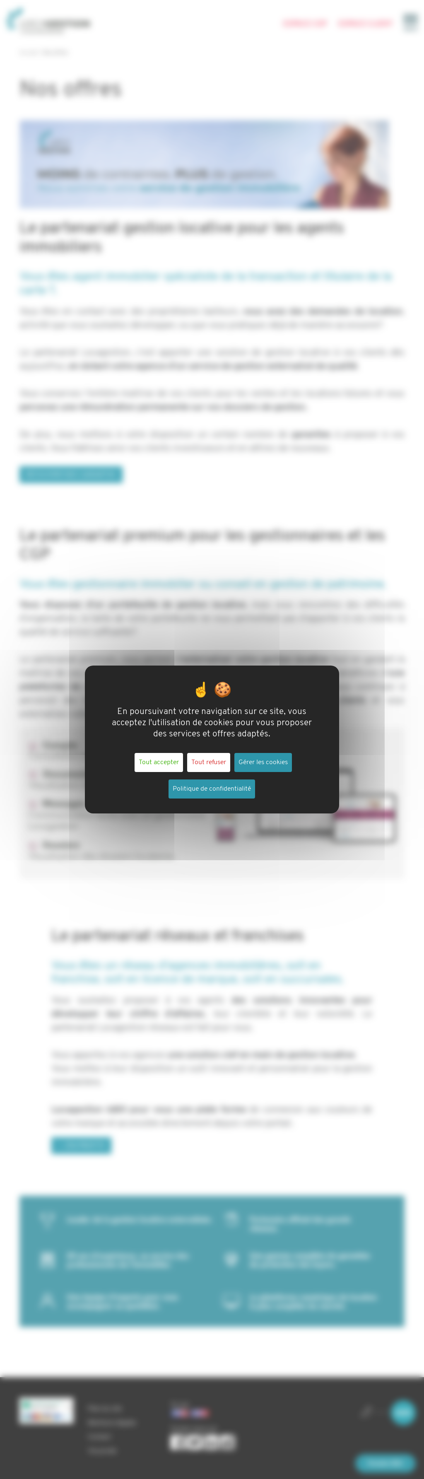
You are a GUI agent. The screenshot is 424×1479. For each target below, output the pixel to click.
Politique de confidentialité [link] (212, 789)
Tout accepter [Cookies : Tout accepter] (159, 762)
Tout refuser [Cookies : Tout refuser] (208, 762)
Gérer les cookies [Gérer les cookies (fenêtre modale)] (263, 762)
